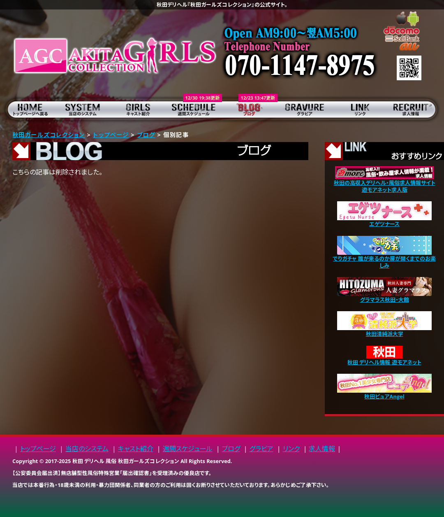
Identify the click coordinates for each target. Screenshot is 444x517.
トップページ (28, 109)
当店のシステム (83, 109)
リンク (360, 109)
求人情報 (416, 109)
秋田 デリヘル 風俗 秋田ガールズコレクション (125, 461)
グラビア (305, 109)
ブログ (250, 109)
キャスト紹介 (138, 109)
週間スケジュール (194, 109)
